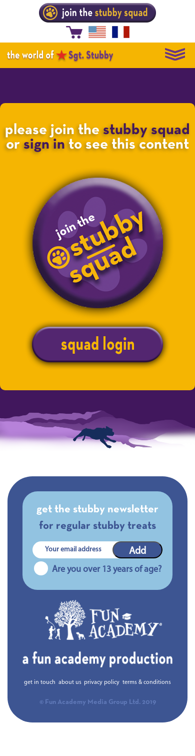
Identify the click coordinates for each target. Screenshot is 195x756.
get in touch (40, 682)
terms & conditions (146, 682)
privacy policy (102, 682)
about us (70, 682)
